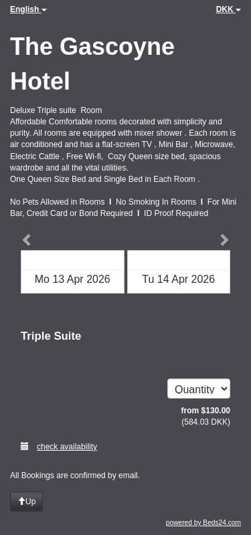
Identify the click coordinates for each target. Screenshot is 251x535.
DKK (228, 9)
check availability (59, 446)
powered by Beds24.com (203, 522)
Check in (72, 259)
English (28, 9)
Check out (178, 259)
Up (26, 501)
